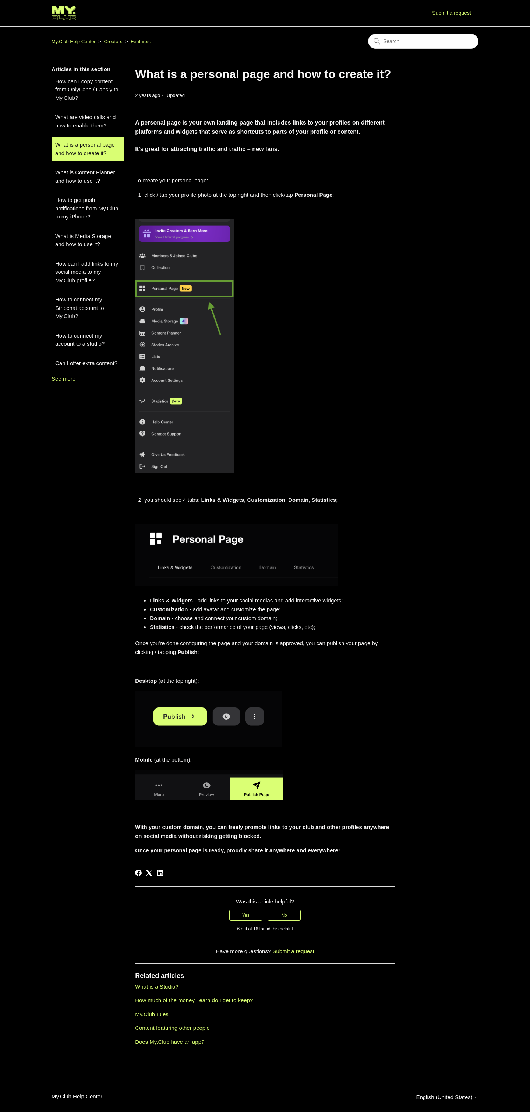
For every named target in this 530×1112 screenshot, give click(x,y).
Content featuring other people (172, 1028)
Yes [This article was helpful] (246, 915)
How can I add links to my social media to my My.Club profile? (86, 271)
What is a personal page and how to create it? (85, 148)
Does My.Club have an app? (169, 1042)
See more (63, 378)
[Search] (423, 41)
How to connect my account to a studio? (80, 339)
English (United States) (447, 1097)
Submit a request (451, 13)
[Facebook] (138, 873)
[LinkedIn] (160, 873)
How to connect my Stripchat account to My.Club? (79, 307)
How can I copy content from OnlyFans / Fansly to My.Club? (87, 89)
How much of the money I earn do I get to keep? (194, 1000)
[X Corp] (149, 873)
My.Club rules (152, 1014)
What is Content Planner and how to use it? (85, 176)
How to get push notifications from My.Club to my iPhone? (86, 208)
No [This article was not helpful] (284, 915)
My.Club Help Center (74, 41)
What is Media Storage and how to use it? (83, 240)
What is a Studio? (157, 986)
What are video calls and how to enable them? (85, 121)
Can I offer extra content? (86, 363)
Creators (113, 41)
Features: (141, 41)
